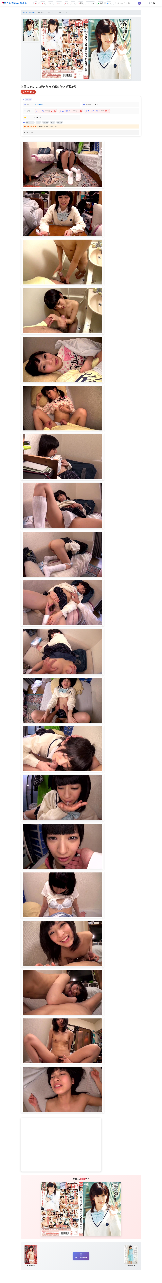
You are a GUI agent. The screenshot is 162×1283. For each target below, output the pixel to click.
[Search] (129, 3)
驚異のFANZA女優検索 (14, 3)
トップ (25, 12)
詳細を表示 (30, 134)
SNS (112, 3)
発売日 (104, 3)
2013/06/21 (39, 106)
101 (58, 3)
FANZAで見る (29, 92)
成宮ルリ (32, 12)
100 (73, 3)
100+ (49, 3)
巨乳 (81, 3)
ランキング (92, 3)
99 (41, 3)
